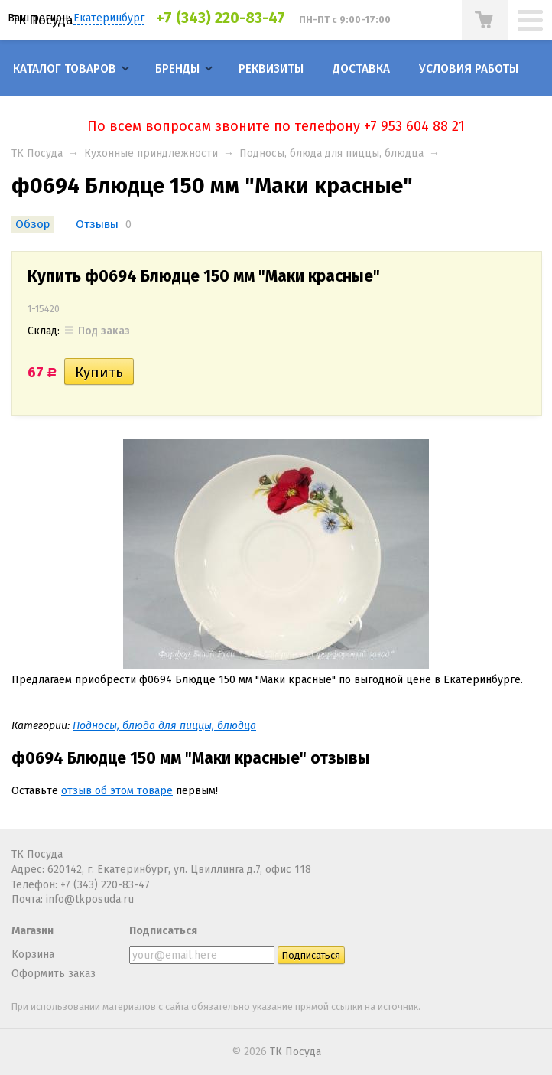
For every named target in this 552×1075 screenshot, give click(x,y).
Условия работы (468, 69)
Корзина (32, 954)
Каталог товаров (64, 69)
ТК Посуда (42, 20)
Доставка (361, 69)
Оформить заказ (53, 973)
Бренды (177, 69)
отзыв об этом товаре (117, 790)
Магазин (32, 930)
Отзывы (97, 224)
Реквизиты (271, 69)
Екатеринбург (108, 17)
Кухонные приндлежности (151, 153)
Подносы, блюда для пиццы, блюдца (331, 153)
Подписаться (163, 930)
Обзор (32, 224)
